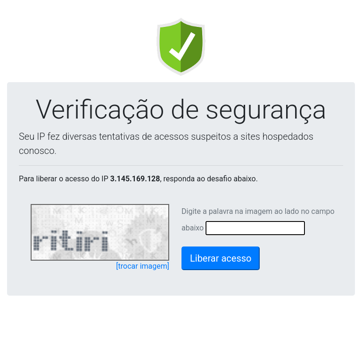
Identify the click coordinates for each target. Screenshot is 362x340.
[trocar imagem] (142, 266)
